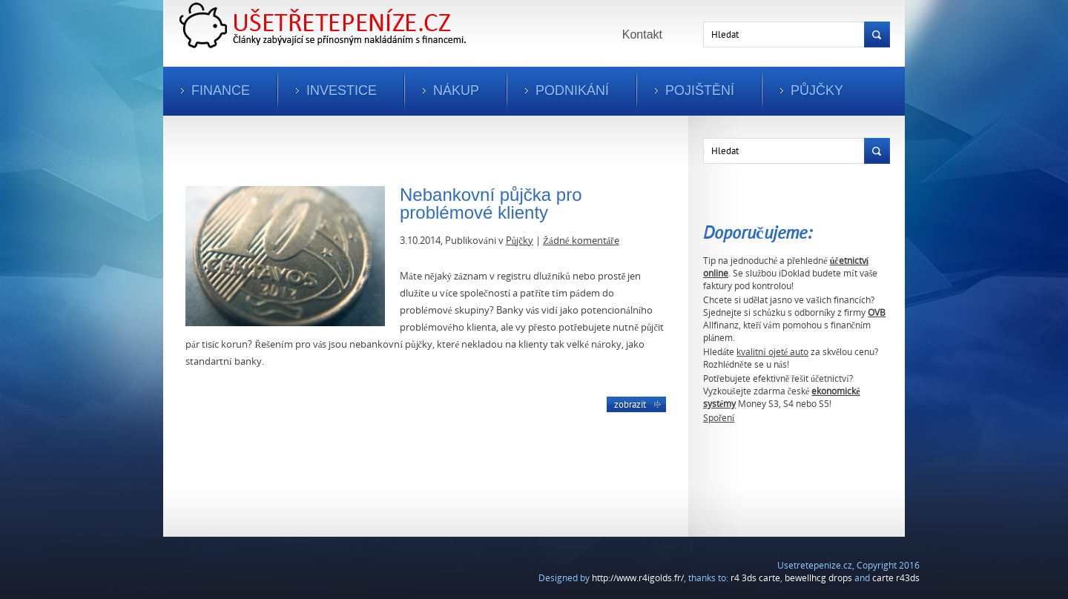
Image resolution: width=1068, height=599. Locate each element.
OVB (877, 312)
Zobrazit (630, 404)
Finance (220, 90)
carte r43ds (896, 578)
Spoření (718, 417)
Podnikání (572, 90)
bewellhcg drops (818, 578)
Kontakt (642, 34)
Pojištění (699, 90)
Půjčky (817, 90)
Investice (341, 90)
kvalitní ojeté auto (772, 351)
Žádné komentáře (581, 240)
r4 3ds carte (755, 578)
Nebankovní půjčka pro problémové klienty (490, 203)
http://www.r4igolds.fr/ (638, 578)
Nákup (456, 90)
